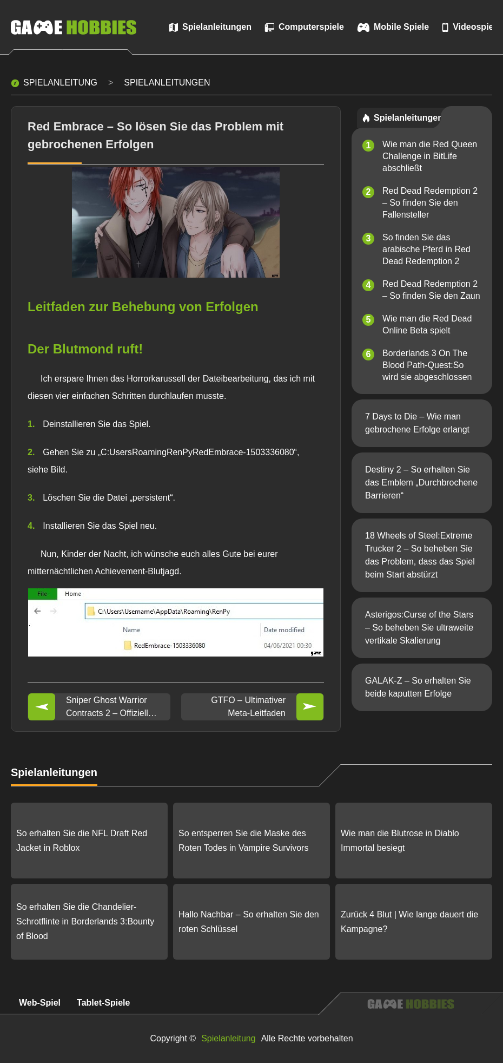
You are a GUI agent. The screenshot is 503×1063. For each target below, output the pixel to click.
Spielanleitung (60, 82)
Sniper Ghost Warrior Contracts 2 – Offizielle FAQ (109, 707)
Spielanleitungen (167, 82)
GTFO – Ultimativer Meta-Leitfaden (248, 706)
